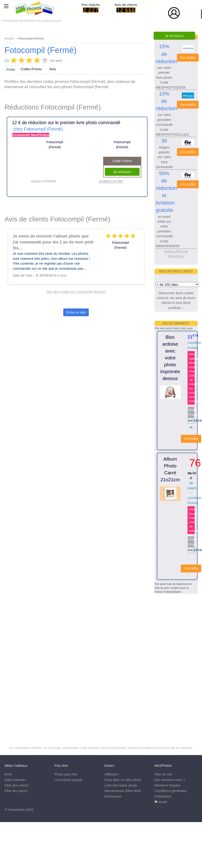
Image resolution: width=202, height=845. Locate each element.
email (163, 802)
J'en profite (188, 57)
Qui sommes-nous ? (170, 780)
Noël (7, 774)
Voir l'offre (191, 439)
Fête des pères (15, 791)
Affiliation (112, 774)
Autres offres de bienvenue (176, 253)
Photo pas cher (65, 774)
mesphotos (16, 809)
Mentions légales (167, 785)
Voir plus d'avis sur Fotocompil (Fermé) (76, 292)
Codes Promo (31, 69)
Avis (53, 69)
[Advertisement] (173, 663)
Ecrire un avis (76, 312)
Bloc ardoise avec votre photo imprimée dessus (170, 357)
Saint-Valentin (14, 780)
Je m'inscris (174, 35)
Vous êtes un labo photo (123, 780)
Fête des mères (16, 785)
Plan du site (163, 774)
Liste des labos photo (121, 785)
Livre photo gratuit (68, 780)
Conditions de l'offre (111, 181)
